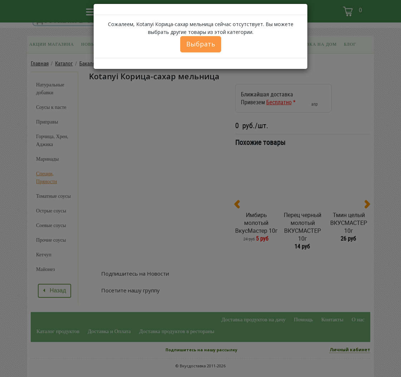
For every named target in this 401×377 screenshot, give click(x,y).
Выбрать (200, 44)
